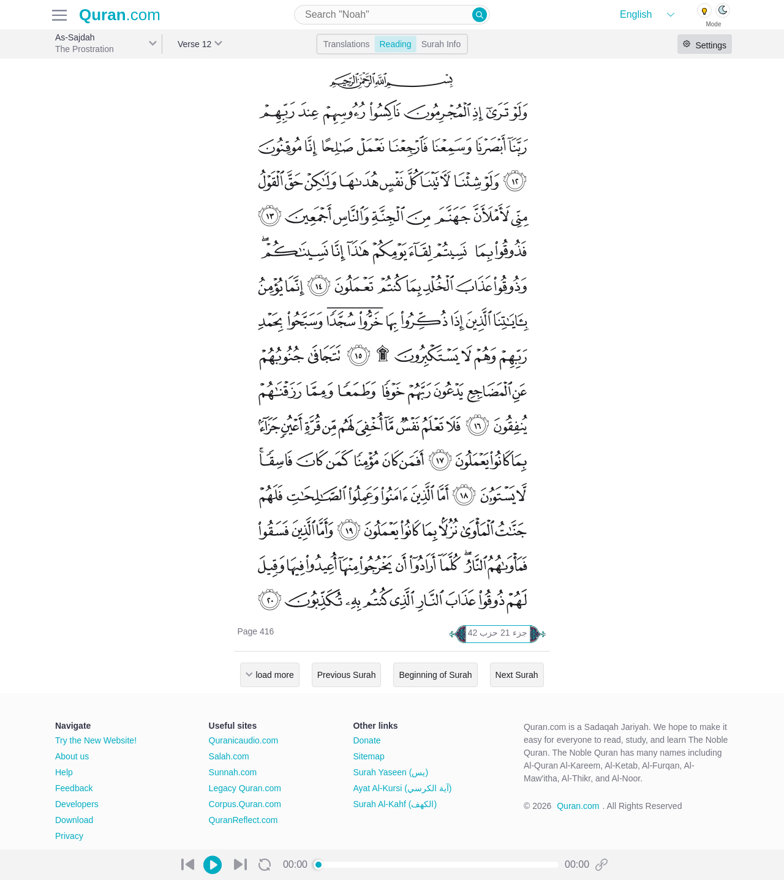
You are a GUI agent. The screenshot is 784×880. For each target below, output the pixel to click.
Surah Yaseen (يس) (390, 772)
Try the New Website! (96, 740)
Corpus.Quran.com (245, 804)
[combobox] (392, 14)
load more (274, 675)
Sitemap (368, 756)
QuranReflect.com (243, 820)
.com (119, 15)
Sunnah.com (233, 772)
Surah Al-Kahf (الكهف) (395, 804)
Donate (366, 740)
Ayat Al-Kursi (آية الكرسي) (402, 788)
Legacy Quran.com (245, 788)
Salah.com (229, 756)
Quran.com (578, 806)
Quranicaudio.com (244, 740)
